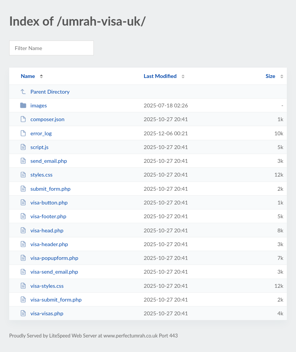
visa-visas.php (41, 313)
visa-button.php (44, 202)
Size (270, 76)
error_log (36, 133)
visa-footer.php (43, 216)
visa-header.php (44, 244)
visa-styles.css (42, 285)
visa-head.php (42, 230)
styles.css (36, 174)
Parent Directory (45, 91)
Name (28, 76)
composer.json (42, 119)
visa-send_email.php (49, 271)
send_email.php (43, 160)
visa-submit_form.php (51, 299)
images (33, 105)
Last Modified (160, 76)
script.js (34, 147)
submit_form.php (45, 188)
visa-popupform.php (49, 258)
